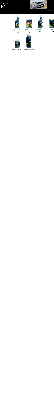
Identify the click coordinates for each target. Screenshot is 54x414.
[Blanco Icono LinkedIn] (50, 10)
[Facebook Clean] (51, 10)
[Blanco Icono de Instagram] (48, 10)
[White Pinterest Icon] (52, 10)
